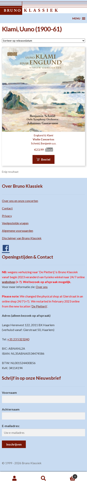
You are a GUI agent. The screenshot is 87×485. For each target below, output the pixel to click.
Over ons (42, 287)
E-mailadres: (11, 426)
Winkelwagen (67, 475)
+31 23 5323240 (18, 339)
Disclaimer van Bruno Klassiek (21, 238)
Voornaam (9, 392)
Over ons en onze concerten (20, 201)
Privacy (7, 216)
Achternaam (11, 409)
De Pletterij (39, 306)
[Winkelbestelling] (43, 41)
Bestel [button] (45, 159)
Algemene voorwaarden (17, 230)
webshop (8, 282)
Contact (7, 208)
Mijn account (14, 478)
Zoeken (43, 478)
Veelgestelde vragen (15, 223)
